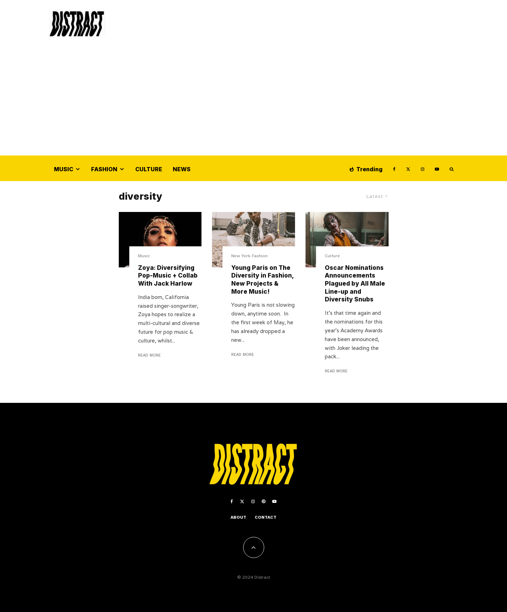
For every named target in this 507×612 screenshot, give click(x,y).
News (182, 169)
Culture (148, 169)
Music (63, 169)
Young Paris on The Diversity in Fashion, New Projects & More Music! (262, 279)
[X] (408, 168)
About (238, 517)
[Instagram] (423, 168)
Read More (149, 355)
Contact (265, 517)
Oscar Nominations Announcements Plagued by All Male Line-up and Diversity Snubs (355, 283)
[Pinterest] (263, 501)
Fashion (104, 169)
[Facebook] (394, 168)
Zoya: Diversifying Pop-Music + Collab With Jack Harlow (168, 275)
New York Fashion (249, 255)
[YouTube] (437, 168)
